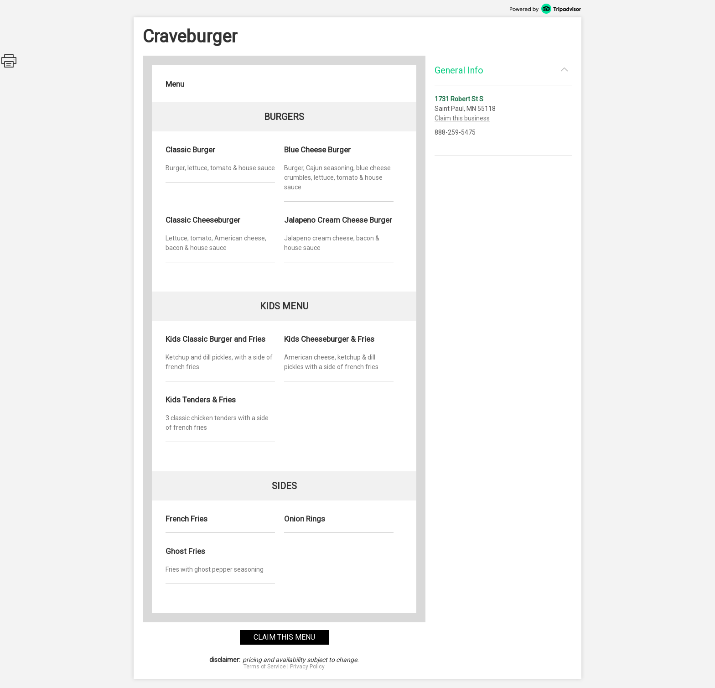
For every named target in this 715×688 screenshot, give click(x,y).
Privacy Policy (307, 666)
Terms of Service (265, 666)
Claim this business (462, 118)
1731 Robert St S (459, 99)
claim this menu (284, 637)
